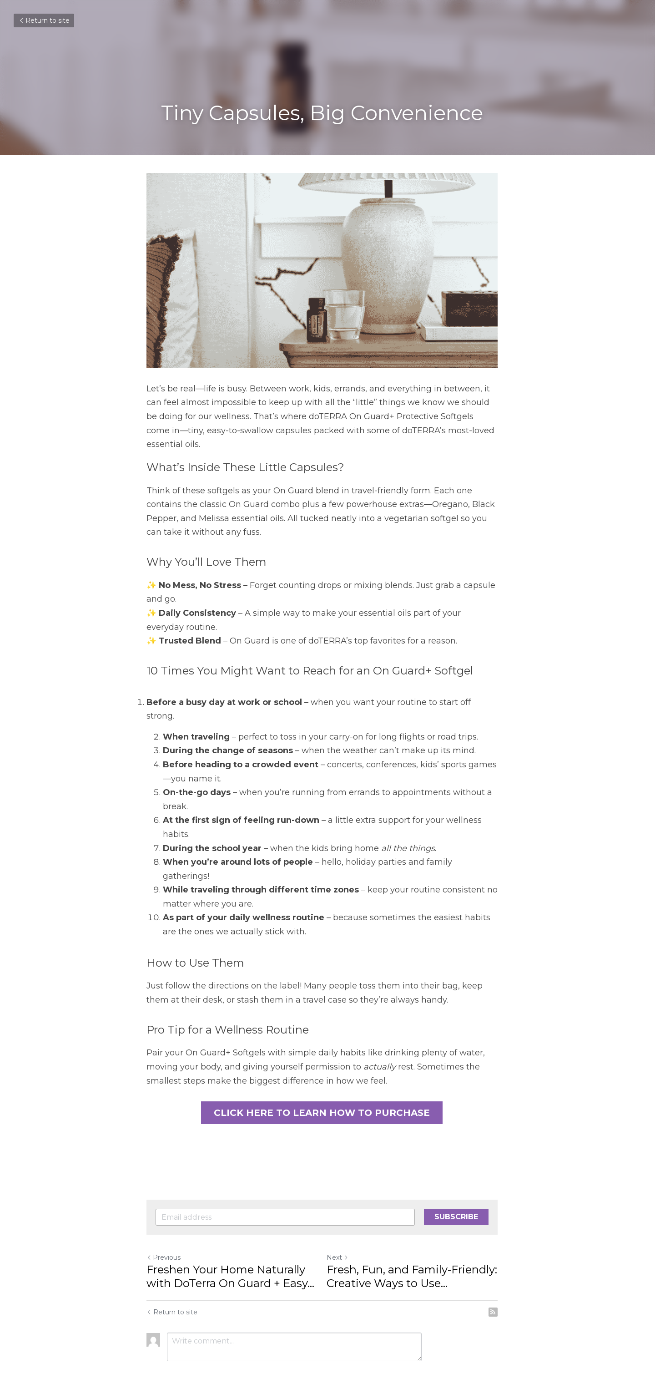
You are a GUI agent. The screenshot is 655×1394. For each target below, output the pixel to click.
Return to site (44, 20)
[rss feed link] (504, 1291)
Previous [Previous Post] (163, 1236)
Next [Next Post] (343, 1236)
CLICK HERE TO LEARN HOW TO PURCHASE (328, 1091)
